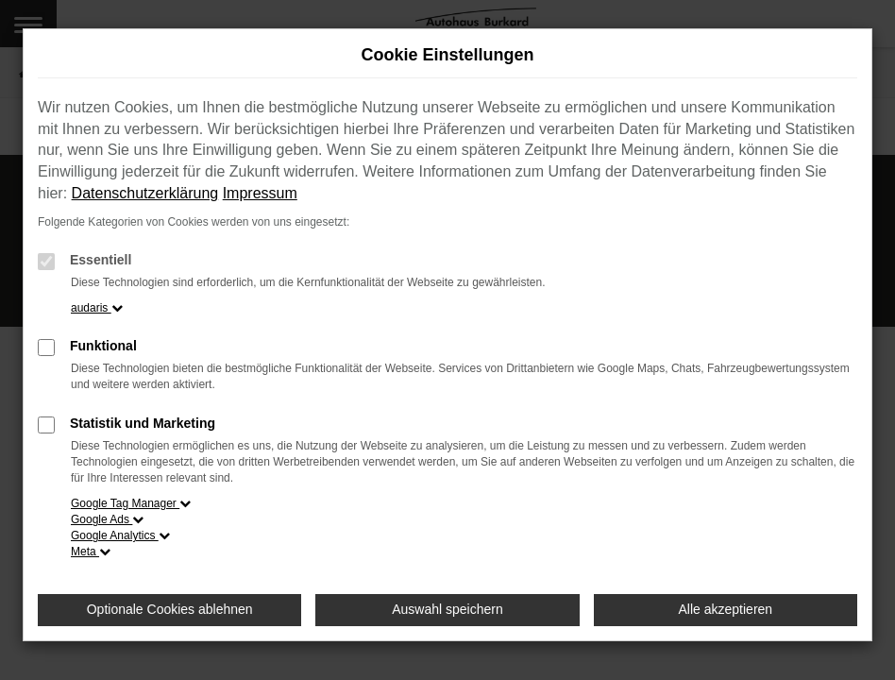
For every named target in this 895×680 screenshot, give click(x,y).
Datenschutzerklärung (145, 193)
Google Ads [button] (107, 519)
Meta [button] (90, 551)
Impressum (260, 193)
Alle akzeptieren (726, 609)
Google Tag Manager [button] (131, 503)
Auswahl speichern (447, 609)
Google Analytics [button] (120, 535)
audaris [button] (97, 307)
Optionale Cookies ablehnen (170, 609)
